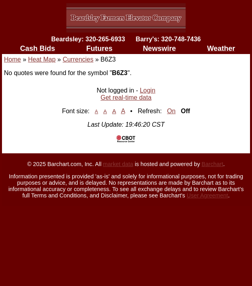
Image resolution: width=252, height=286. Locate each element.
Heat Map (41, 59)
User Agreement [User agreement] (207, 195)
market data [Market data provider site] (118, 164)
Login (147, 90)
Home (12, 59)
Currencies (78, 59)
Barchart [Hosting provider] (212, 164)
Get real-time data (126, 97)
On (171, 111)
